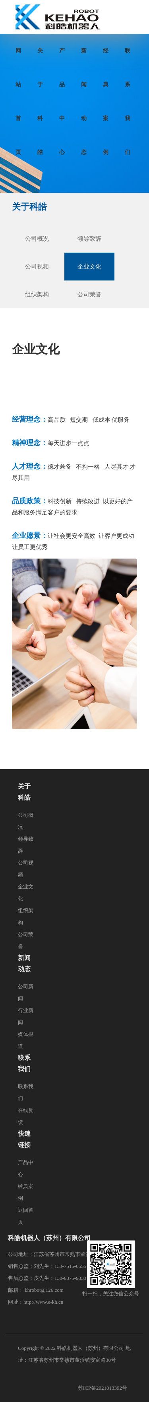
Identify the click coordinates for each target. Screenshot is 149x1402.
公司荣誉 (89, 294)
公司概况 (37, 239)
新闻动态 (84, 58)
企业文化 (89, 266)
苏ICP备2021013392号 (102, 1388)
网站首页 (18, 58)
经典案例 (105, 58)
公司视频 (37, 266)
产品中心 (62, 58)
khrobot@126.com (44, 1290)
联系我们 (127, 58)
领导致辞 (89, 239)
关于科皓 (40, 58)
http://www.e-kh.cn (43, 1302)
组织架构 (37, 294)
